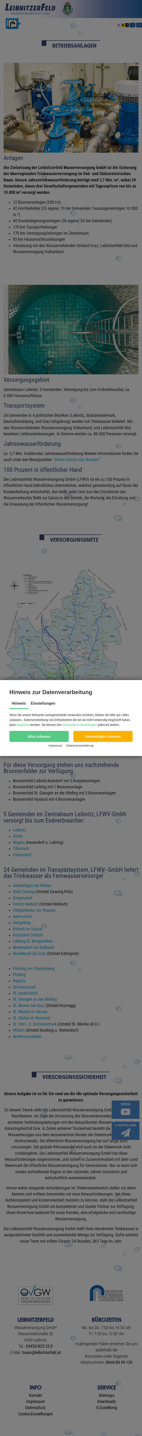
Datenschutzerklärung (80, 745)
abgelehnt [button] (23, 725)
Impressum (55, 745)
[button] (39, 736)
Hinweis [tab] (19, 703)
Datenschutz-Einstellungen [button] (80, 725)
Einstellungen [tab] (43, 703)
